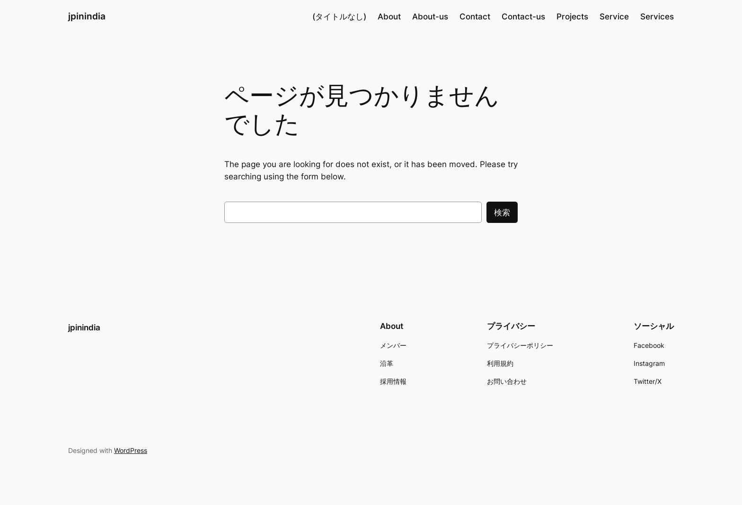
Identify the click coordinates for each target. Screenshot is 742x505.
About (389, 16)
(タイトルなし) (339, 16)
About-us (430, 16)
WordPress (130, 450)
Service (614, 16)
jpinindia (87, 16)
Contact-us (523, 16)
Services (657, 16)
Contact (474, 16)
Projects (572, 16)
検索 (502, 212)
